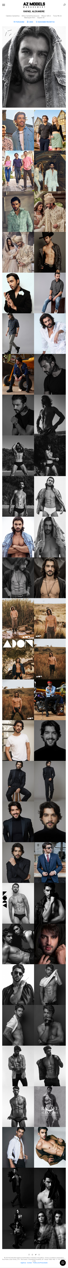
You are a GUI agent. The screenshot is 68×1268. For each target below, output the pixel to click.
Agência (23, 1263)
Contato (29, 1263)
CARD (30, 22)
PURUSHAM (18, 22)
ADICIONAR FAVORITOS (45, 22)
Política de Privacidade (40, 1263)
